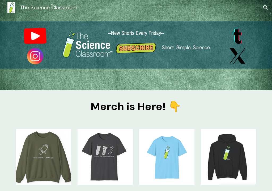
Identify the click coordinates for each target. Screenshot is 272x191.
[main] (136, 106)
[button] (265, 7)
